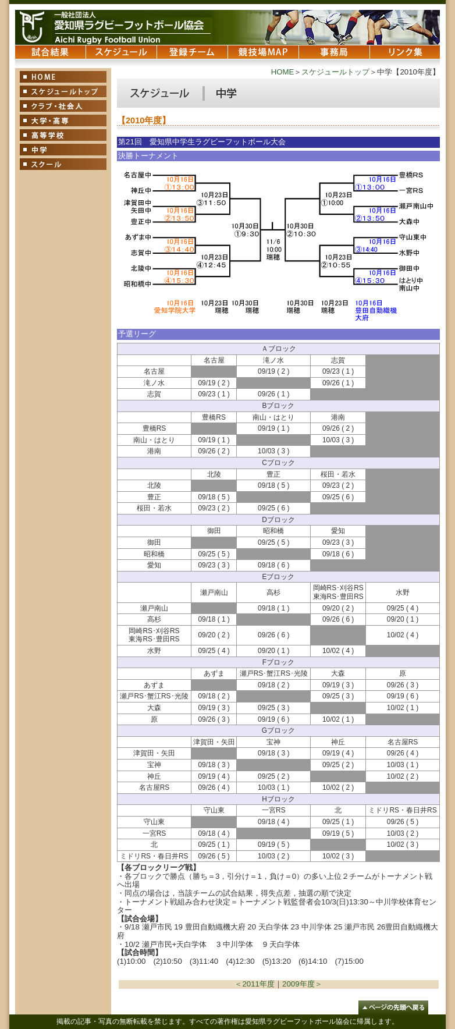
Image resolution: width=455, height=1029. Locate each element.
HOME (282, 72)
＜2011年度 (254, 984)
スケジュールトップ (335, 72)
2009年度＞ (302, 984)
